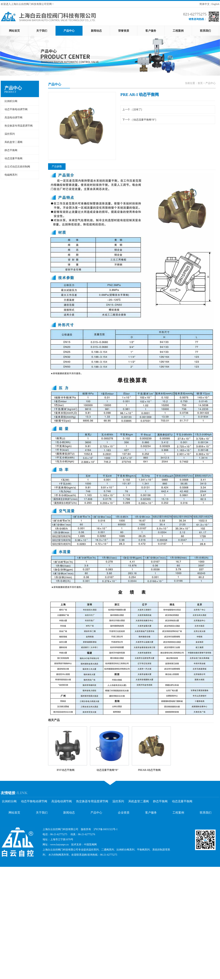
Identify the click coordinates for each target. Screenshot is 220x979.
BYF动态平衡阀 (65, 770)
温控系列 (10, 134)
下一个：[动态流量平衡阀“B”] (139, 119)
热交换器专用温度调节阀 (19, 125)
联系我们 (205, 30)
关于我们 (41, 30)
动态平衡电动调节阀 (16, 109)
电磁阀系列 (11, 174)
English (215, 4)
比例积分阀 (11, 101)
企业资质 (123, 812)
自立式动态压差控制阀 (17, 166)
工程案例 (178, 30)
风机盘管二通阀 (13, 142)
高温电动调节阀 (13, 117)
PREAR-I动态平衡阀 (149, 770)
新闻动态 (96, 30)
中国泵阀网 (90, 844)
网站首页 (14, 30)
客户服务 (150, 30)
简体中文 (204, 4)
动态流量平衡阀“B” (107, 770)
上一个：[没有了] (132, 109)
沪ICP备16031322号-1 (105, 829)
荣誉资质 (123, 30)
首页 (200, 83)
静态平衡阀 (11, 150)
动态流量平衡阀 (13, 158)
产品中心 (69, 30)
